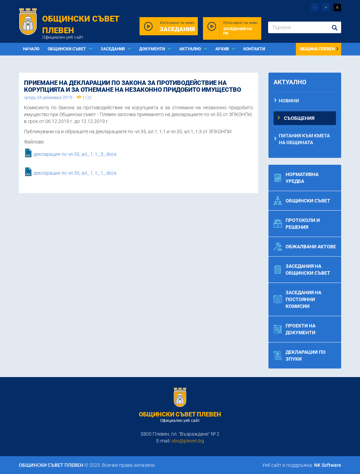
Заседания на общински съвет (302, 269)
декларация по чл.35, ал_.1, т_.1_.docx (75, 173)
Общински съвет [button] (67, 49)
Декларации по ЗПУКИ (300, 355)
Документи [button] (152, 49)
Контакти (254, 49)
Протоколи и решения (297, 223)
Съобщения (299, 118)
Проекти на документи (294, 329)
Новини (289, 100)
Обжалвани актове (305, 246)
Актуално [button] (190, 49)
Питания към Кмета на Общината (304, 139)
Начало (31, 49)
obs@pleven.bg (187, 441)
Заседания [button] (113, 49)
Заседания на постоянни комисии (297, 299)
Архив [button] (222, 49)
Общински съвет (302, 201)
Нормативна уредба (296, 178)
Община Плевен (319, 49)
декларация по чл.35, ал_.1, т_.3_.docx (75, 154)
